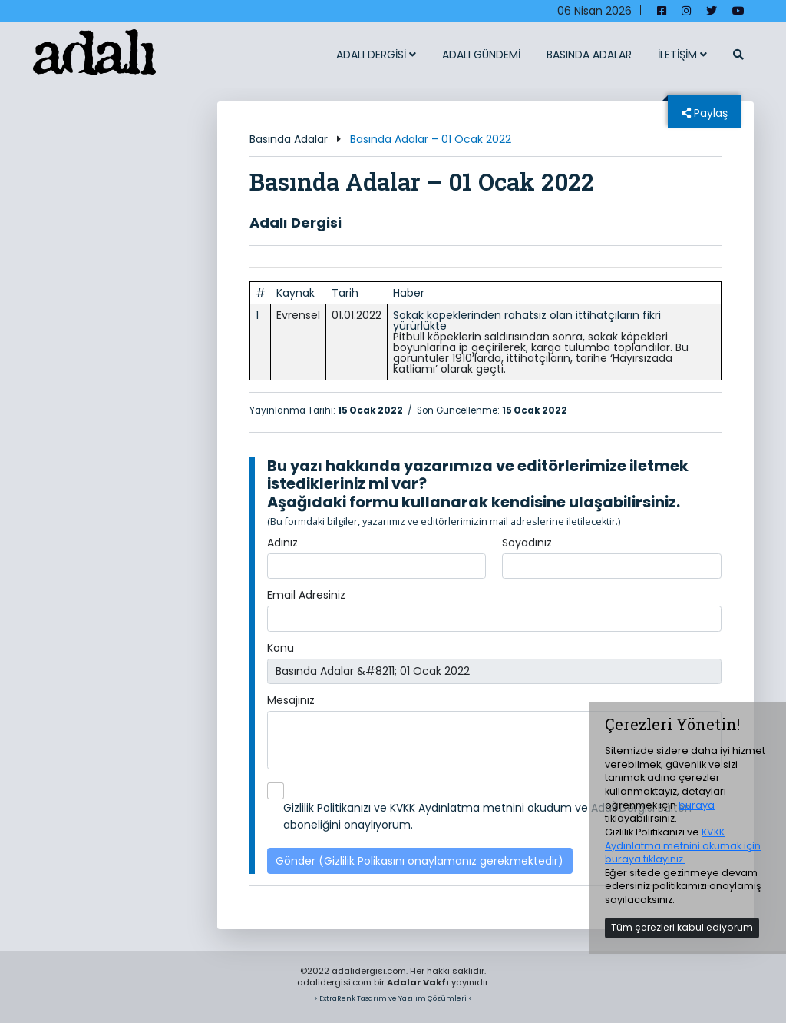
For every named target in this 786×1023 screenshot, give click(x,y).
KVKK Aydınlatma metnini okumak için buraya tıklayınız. (683, 845)
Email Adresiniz (306, 595)
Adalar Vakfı (418, 982)
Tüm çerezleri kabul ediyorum (682, 927)
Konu (280, 648)
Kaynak (295, 293)
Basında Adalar (288, 139)
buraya (697, 805)
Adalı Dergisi (295, 222)
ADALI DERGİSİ (376, 54)
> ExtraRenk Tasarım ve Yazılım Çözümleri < (393, 998)
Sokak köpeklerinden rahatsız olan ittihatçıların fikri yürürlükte (527, 320)
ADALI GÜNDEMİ (481, 54)
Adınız (282, 542)
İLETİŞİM (682, 54)
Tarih (345, 293)
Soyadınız (527, 542)
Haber (408, 293)
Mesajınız (291, 700)
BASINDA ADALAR (589, 54)
